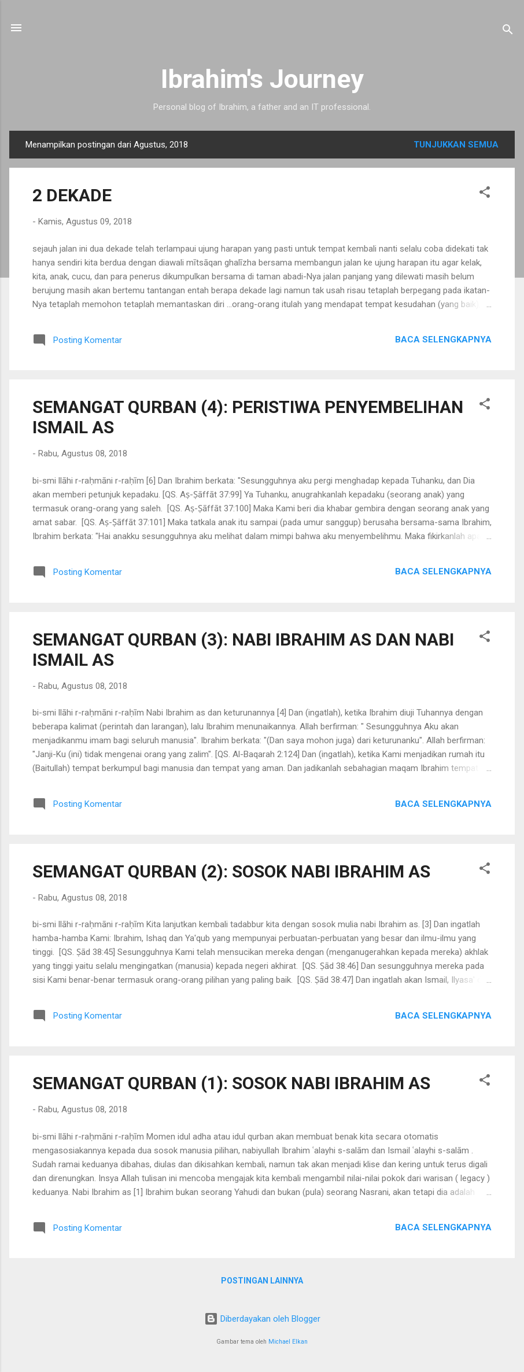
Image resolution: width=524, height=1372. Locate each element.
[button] (485, 194)
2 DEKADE (72, 195)
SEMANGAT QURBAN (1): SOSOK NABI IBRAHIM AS (231, 1083)
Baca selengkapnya (443, 339)
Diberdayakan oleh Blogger (262, 1319)
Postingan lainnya (262, 1280)
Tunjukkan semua (456, 144)
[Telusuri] (508, 31)
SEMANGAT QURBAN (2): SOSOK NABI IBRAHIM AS (231, 871)
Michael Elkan (288, 1341)
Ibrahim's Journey (262, 79)
